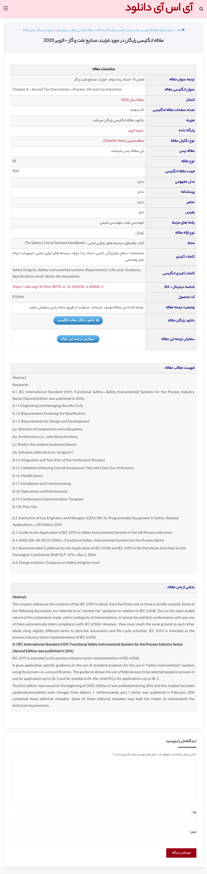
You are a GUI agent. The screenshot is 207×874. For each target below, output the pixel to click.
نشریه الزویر (136, 131)
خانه (180, 30)
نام (193, 812)
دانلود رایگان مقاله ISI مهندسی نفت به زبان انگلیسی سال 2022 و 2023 (135, 30)
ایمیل (192, 832)
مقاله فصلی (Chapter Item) (123, 141)
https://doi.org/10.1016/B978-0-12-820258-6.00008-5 (57, 287)
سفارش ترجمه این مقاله (77, 339)
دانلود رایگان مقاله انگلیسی (78, 320)
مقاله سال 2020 (132, 100)
